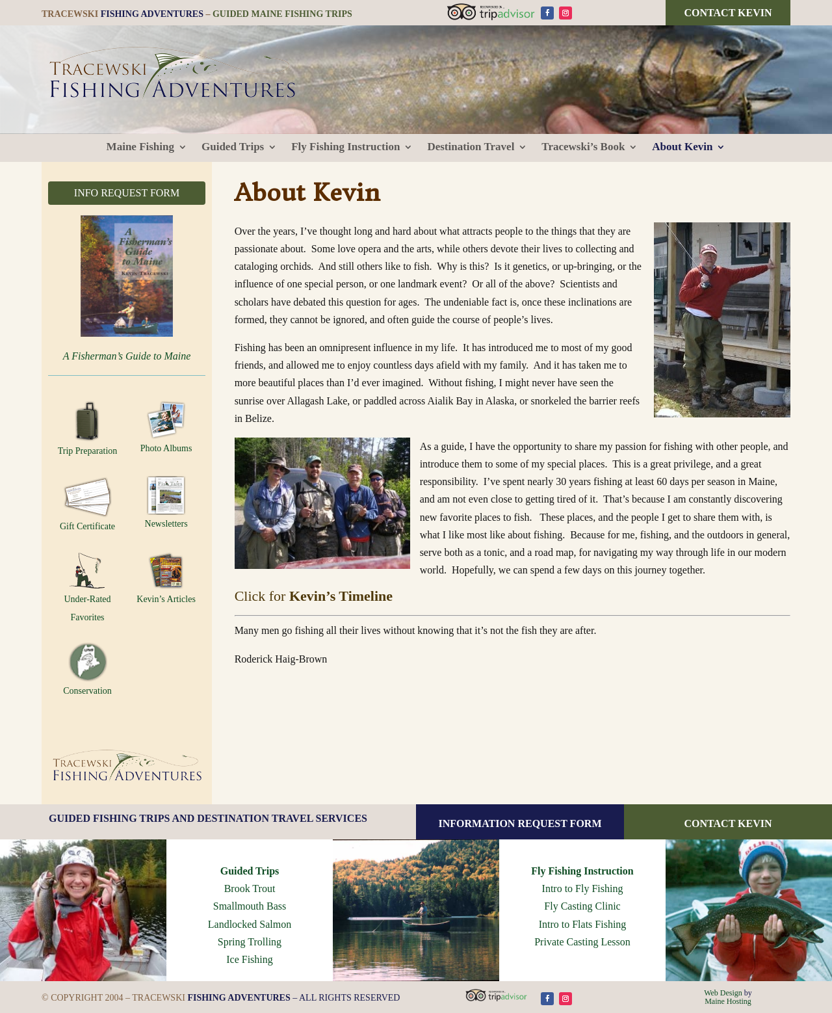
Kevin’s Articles (166, 577)
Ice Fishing (249, 959)
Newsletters (166, 502)
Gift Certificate (87, 503)
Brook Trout (250, 888)
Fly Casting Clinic (582, 906)
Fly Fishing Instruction (582, 870)
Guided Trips (250, 870)
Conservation (87, 669)
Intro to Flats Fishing (583, 924)
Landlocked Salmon (249, 924)
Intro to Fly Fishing (582, 888)
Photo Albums (166, 427)
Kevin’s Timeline (341, 596)
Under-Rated (87, 577)
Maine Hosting (728, 1001)
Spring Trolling (249, 941)
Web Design (723, 992)
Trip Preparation (88, 428)
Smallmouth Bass (249, 906)
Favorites (87, 617)
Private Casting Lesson (582, 941)
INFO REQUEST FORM (126, 192)
